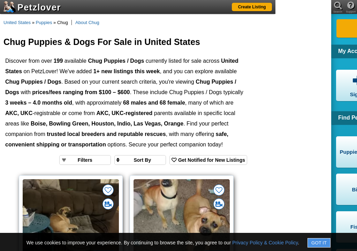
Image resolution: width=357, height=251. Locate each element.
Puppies (44, 22)
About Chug (87, 22)
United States (17, 22)
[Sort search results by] (140, 160)
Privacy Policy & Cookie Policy (265, 242)
